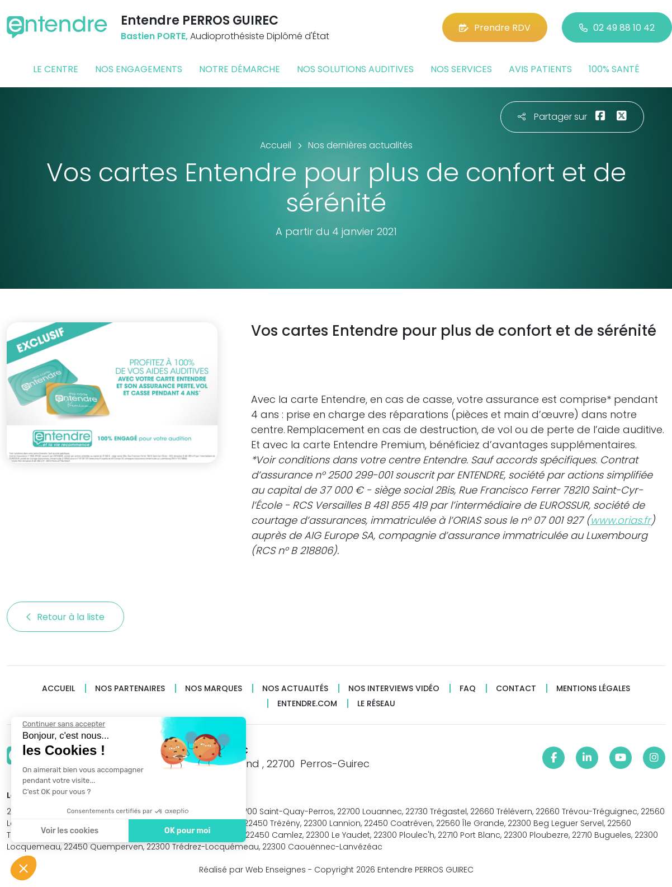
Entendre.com (307, 703)
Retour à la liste (65, 617)
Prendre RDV (495, 27)
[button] (23, 868)
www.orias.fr (620, 520)
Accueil (58, 688)
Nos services (461, 69)
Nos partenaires (130, 688)
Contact (516, 688)
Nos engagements (138, 69)
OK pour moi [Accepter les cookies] (187, 831)
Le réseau (376, 703)
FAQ (468, 688)
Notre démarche (239, 69)
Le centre (55, 69)
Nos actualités (295, 688)
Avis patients (540, 69)
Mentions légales (593, 688)
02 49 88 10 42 (617, 27)
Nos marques (213, 688)
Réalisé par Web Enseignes (252, 869)
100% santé (614, 69)
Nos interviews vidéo (393, 688)
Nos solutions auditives (355, 69)
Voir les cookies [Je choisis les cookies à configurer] (69, 831)
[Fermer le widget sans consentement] (63, 724)
